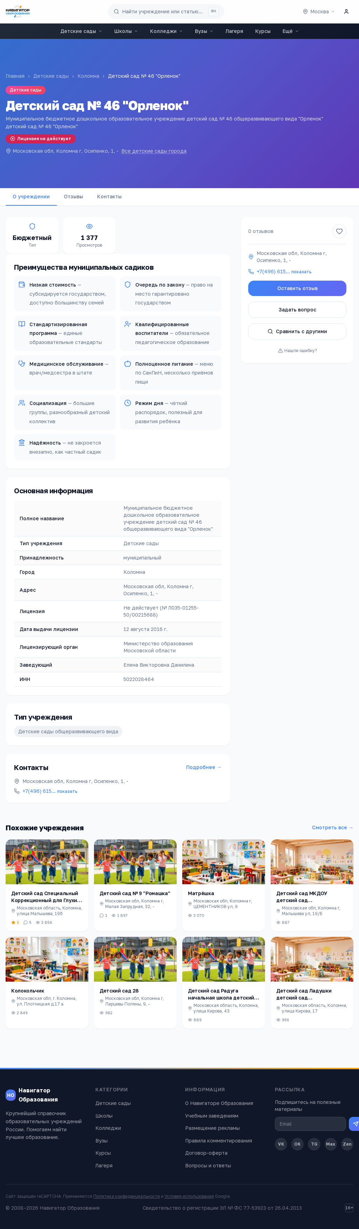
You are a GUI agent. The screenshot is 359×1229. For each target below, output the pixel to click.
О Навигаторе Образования (219, 1103)
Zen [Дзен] (347, 1144)
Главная (15, 76)
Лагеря (234, 31)
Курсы (263, 31)
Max (330, 1144)
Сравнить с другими (297, 331)
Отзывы (73, 196)
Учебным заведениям (211, 1116)
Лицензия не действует (40, 138)
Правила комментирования (218, 1141)
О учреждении (31, 196)
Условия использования (189, 1196)
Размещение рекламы (212, 1128)
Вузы (204, 31)
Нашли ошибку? (297, 350)
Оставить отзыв (297, 288)
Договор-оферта (206, 1153)
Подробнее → (204, 767)
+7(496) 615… (49, 791)
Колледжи (166, 31)
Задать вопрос (297, 310)
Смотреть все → (332, 827)
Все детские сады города (154, 151)
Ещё (291, 31)
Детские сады (81, 31)
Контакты (109, 196)
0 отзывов (260, 231)
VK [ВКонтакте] (281, 1144)
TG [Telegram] (314, 1144)
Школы (126, 31)
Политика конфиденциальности (126, 1196)
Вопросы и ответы (208, 1165)
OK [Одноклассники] (297, 1144)
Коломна (88, 76)
